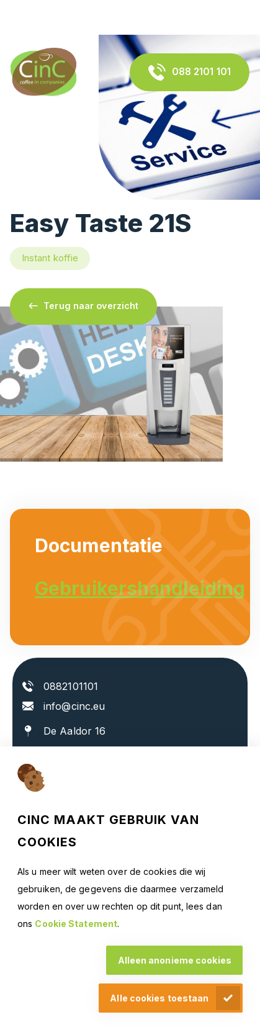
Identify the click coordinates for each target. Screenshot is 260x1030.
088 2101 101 (201, 72)
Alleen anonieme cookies (174, 960)
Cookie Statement (76, 923)
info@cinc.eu (74, 706)
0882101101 (70, 686)
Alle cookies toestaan (159, 998)
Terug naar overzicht (90, 306)
